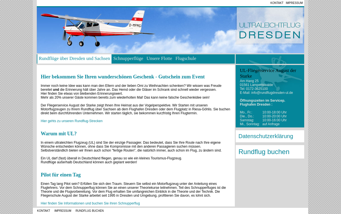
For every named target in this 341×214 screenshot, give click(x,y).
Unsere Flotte (159, 58)
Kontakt (276, 2)
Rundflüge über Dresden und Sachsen (74, 58)
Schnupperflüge (128, 58)
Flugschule (186, 58)
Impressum (294, 2)
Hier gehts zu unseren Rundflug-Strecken (72, 121)
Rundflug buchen (263, 151)
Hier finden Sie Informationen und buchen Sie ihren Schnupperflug (90, 203)
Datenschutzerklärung (265, 136)
